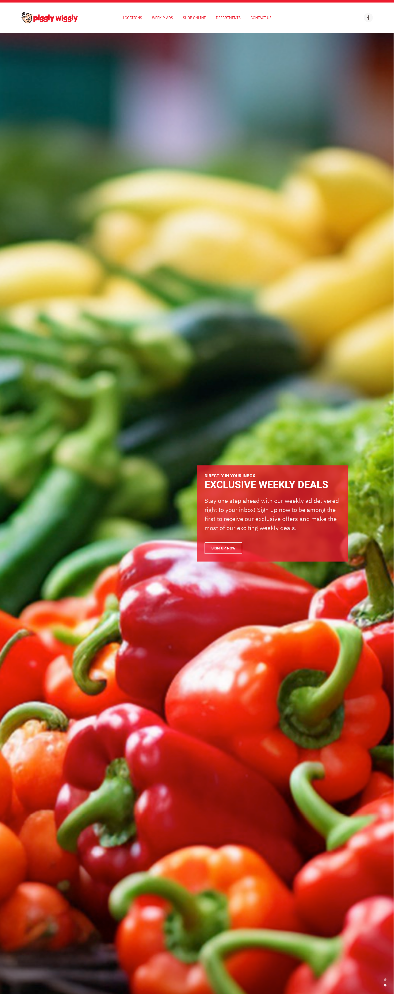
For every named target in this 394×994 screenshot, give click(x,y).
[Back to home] (49, 18)
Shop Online (194, 17)
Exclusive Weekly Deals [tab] (385, 985)
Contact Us (261, 17)
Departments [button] (228, 17)
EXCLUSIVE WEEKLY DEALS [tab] (385, 979)
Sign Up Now (223, 548)
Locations (132, 17)
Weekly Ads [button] (162, 17)
